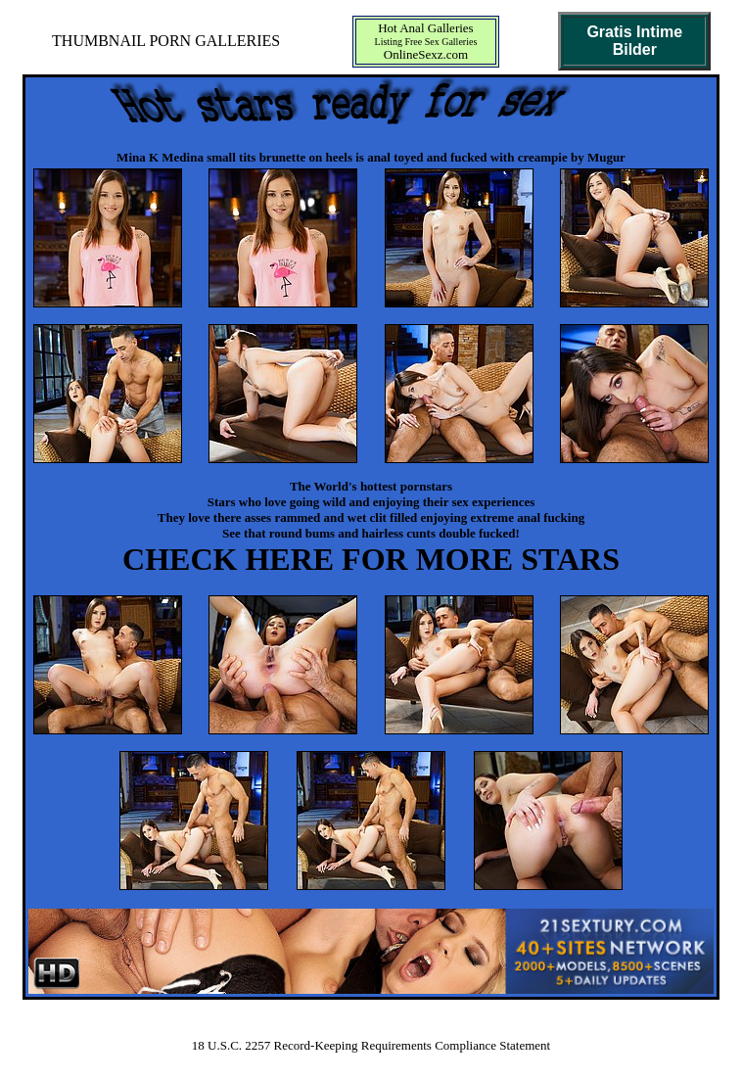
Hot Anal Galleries (425, 28)
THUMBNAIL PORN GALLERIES (166, 40)
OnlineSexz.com (426, 54)
